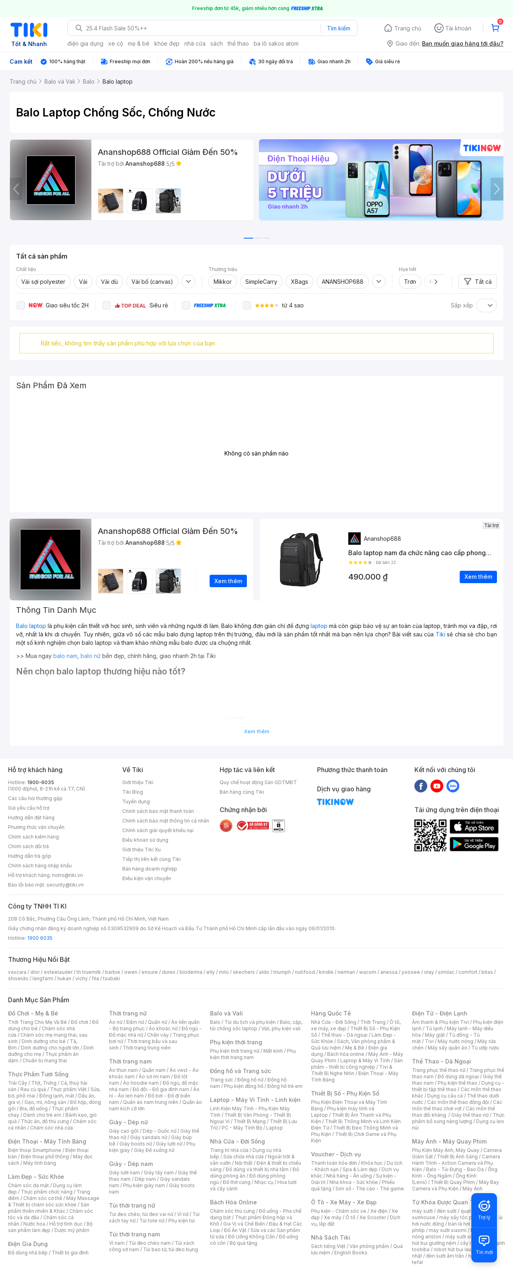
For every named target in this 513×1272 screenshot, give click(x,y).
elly (210, 972)
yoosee (411, 972)
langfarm (42, 978)
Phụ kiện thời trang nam (253, 1054)
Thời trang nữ (128, 1013)
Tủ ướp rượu (485, 1048)
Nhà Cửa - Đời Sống (237, 1141)
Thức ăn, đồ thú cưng (45, 1121)
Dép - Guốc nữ (159, 1131)
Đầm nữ (135, 1022)
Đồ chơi (79, 1022)
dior (35, 972)
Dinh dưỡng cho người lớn (50, 1048)
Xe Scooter (373, 1217)
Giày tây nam (159, 1173)
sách (216, 43)
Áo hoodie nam (141, 1083)
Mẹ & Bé (354, 1048)
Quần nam (154, 1070)
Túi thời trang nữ (132, 1205)
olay (429, 972)
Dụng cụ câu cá (445, 1096)
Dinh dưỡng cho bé (44, 1041)
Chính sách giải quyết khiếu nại (158, 830)
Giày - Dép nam (131, 1163)
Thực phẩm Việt (68, 1089)
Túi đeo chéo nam (150, 1243)
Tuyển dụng (136, 802)
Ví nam (117, 1243)
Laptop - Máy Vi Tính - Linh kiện (255, 1099)
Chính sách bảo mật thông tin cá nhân (165, 821)
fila (95, 978)
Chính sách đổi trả (28, 846)
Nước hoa (34, 1224)
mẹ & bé (138, 43)
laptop (319, 625)
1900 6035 (40, 938)
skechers (244, 972)
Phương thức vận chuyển (36, 827)
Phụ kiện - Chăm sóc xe (338, 1211)
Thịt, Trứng (44, 1083)
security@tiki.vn (65, 885)
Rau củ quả (33, 1089)
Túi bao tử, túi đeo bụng (170, 1249)
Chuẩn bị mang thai (44, 1060)
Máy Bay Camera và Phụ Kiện (455, 1185)
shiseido (18, 978)
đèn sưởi (446, 1211)
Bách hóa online (345, 1054)
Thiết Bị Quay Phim (453, 1182)
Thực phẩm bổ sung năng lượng (458, 1118)
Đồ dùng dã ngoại (458, 1076)
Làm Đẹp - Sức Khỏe (36, 1176)
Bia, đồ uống (34, 1108)
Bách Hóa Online (233, 1202)
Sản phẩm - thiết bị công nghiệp (357, 1063)
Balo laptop (31, 625)
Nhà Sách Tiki (330, 1237)
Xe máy (332, 1217)
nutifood (305, 972)
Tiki (440, 634)
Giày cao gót (124, 1131)
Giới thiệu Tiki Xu (141, 850)
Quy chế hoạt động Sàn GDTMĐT (258, 782)
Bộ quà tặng (243, 1243)
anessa (389, 972)
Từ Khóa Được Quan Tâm (447, 1202)
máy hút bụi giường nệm (454, 1240)
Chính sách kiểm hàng (33, 837)
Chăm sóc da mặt (28, 1185)
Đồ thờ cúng (236, 1182)
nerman (346, 972)
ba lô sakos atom (276, 43)
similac (446, 972)
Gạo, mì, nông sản (45, 1102)
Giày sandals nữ (148, 1137)
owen (130, 972)
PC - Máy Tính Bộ (242, 1128)
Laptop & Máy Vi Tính (365, 1060)
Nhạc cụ (263, 1182)
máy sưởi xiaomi (464, 1237)
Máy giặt (435, 1035)
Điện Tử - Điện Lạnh (439, 1013)
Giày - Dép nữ (128, 1122)
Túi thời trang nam (134, 1234)
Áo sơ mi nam (154, 1076)
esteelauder (58, 972)
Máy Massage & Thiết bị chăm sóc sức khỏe (53, 1201)
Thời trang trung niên (147, 1048)
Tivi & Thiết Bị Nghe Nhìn (351, 1070)
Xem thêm (256, 731)
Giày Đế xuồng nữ (154, 1150)
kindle (326, 972)
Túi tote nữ (151, 1221)
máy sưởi (422, 1211)
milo (224, 972)
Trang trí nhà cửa (229, 1150)
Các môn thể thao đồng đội (458, 1102)
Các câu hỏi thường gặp (35, 798)
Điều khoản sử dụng (145, 840)
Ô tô (350, 1217)
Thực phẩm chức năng (47, 1192)
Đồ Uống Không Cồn (251, 1237)
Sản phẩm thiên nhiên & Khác (48, 1208)
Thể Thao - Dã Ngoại (441, 1061)
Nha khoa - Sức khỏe (353, 1182)
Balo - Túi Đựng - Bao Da (455, 1169)
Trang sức (221, 1080)
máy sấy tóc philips (462, 1217)
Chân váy (158, 1035)
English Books (351, 1253)
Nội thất (243, 1163)
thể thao (238, 43)
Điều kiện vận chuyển (146, 878)
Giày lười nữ (169, 1144)
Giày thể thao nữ (470, 1115)
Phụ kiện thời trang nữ (234, 1051)
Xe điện (379, 1211)
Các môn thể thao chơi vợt (457, 1105)
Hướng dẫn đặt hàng (31, 818)
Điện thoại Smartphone (34, 1150)
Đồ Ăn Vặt (235, 1230)
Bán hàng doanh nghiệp (149, 869)
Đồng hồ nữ (250, 1080)
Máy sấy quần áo (447, 1048)
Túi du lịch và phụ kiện (250, 1022)
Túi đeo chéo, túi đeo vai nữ (141, 1214)
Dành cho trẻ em (42, 1115)
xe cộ (115, 43)
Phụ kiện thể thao (457, 1083)
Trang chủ (407, 28)
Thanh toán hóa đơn (334, 1163)
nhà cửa (195, 43)
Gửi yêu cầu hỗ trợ (28, 808)
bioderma (191, 972)
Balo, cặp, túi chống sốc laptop (256, 1025)
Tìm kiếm (338, 28)
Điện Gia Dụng (28, 1243)
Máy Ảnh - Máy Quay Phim (449, 1141)
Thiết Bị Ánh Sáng (457, 1157)
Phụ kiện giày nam (144, 1185)
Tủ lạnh (434, 1028)
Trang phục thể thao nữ (438, 1070)
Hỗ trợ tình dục (66, 1224)
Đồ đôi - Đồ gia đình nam (161, 1089)
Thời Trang (373, 1022)
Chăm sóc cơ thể (42, 1198)
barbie (112, 972)
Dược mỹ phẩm (72, 1230)
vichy (81, 978)
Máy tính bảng (39, 1163)
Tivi (429, 1041)
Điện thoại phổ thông (45, 1157)
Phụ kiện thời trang (236, 1042)
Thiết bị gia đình (70, 1253)
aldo (264, 972)
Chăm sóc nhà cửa (51, 1128)
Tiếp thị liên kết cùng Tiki (151, 859)
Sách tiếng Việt (328, 1246)
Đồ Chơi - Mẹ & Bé (33, 1013)
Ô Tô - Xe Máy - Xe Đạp (344, 1202)
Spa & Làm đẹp (360, 1169)
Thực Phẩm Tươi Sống (38, 1074)
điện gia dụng (85, 43)
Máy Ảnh (473, 1189)
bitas (487, 972)
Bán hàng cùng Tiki (242, 792)
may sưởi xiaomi (448, 1230)
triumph (282, 972)
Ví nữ (182, 1214)
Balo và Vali (226, 1013)
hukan (64, 978)
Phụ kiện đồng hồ (243, 1086)
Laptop (274, 1128)
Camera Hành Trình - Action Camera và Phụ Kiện (456, 1163)
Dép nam (145, 1179)
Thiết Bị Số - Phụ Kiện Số (345, 1093)
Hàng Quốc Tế (331, 1013)
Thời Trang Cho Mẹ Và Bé (37, 1022)
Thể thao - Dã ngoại (344, 1035)
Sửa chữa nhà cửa (243, 1157)
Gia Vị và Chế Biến (244, 1224)
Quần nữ (157, 1022)
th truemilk (89, 972)
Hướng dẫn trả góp (29, 856)
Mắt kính (273, 1051)
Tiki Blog (132, 792)
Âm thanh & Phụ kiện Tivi (440, 1022)
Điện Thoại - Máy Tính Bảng (47, 1141)
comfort (467, 972)
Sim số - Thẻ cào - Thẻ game (369, 1189)
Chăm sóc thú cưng (232, 1211)
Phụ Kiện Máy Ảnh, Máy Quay (445, 1150)
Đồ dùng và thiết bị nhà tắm (257, 1169)
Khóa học (372, 1163)
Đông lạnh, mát (56, 1096)
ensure (149, 972)
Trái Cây (17, 1083)
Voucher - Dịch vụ (336, 1154)
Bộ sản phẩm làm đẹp (50, 1227)
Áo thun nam (123, 1070)
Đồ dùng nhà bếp (28, 1253)
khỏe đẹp (167, 43)
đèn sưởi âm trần (445, 1256)
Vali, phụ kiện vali (281, 1028)
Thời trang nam (130, 1061)
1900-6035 (40, 782)
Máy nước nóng (455, 1041)
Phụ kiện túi (181, 1221)
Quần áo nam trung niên (150, 1102)
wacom (367, 972)
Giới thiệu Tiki (137, 782)
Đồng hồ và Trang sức (240, 1070)
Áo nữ (115, 1022)
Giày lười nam (124, 1173)
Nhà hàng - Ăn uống (349, 1176)
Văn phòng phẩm (369, 1246)
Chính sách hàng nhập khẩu (40, 866)
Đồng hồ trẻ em (285, 1086)
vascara (17, 972)
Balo (215, 1022)
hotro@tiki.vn (67, 875)
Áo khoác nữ (163, 1028)
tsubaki (111, 978)
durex (169, 972)
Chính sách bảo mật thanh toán (158, 811)
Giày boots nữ (135, 1144)
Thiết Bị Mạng (250, 1121)
